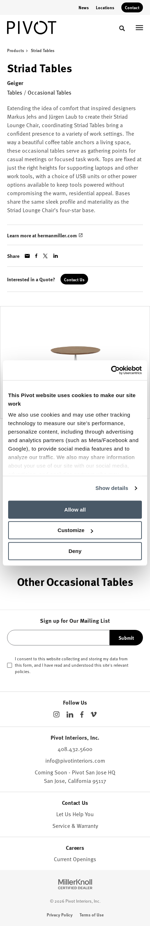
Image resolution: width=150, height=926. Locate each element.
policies (22, 671)
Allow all (75, 510)
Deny (75, 551)
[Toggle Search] (122, 28)
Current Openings (75, 859)
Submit (126, 637)
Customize (75, 530)
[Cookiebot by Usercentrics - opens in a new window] (111, 370)
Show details (112, 488)
